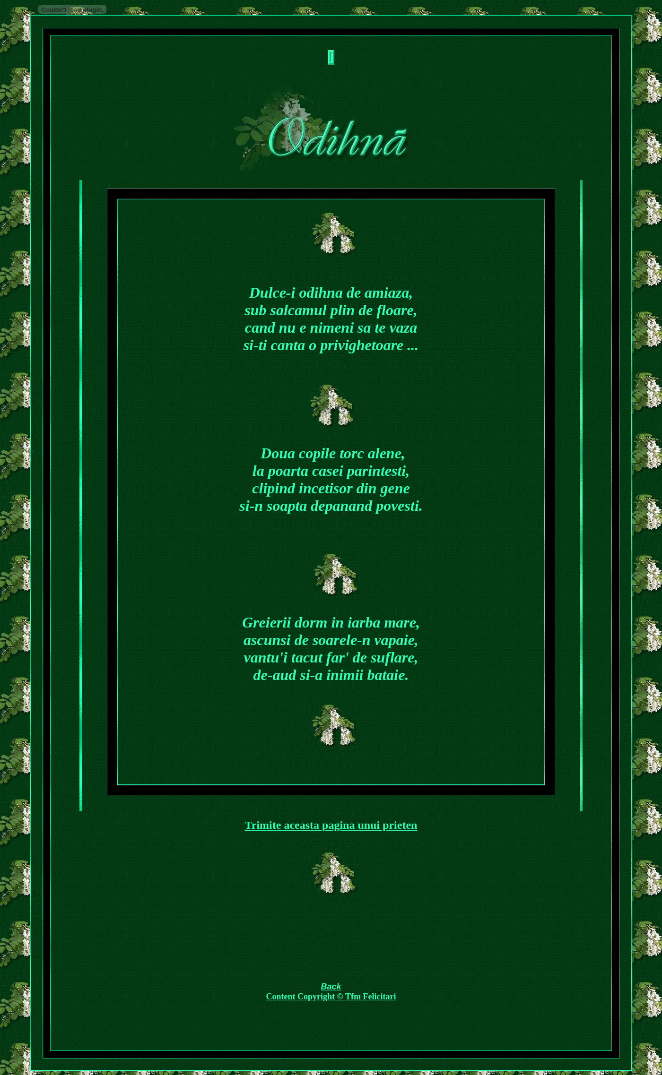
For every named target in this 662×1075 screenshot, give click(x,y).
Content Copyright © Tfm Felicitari (331, 996)
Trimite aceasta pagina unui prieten (331, 825)
